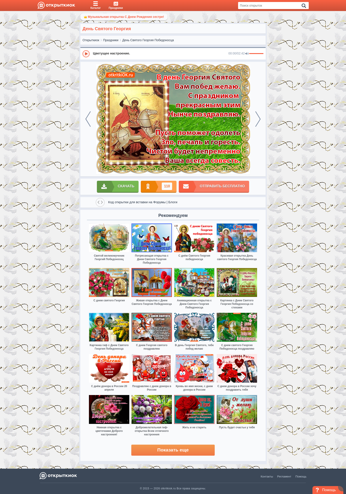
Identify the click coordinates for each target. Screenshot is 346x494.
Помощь (301, 476)
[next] (258, 119)
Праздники (110, 40)
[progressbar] (256, 53)
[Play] (86, 53)
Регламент (284, 476)
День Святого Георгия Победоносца (148, 40)
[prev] (88, 119)
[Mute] (247, 54)
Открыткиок (91, 40)
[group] (173, 54)
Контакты (267, 476)
